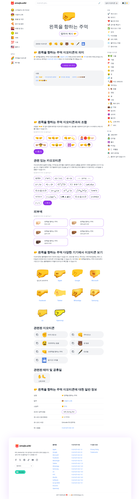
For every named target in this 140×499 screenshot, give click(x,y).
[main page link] (18, 3)
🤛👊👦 (85, 145)
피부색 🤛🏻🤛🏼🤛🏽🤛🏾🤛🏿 (78, 77)
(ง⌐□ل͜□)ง (55, 190)
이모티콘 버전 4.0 (76, 458)
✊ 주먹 (84, 57)
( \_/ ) (37, 203)
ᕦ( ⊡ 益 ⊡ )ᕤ (80, 196)
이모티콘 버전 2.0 (76, 452)
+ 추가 (38, 151)
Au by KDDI (56, 483)
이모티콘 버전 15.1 (77, 483)
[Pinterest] (24, 460)
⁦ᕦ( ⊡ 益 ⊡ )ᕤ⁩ (41, 190)
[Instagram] (37, 460)
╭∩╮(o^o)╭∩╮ (84, 178)
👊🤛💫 (69, 138)
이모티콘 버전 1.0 (76, 449)
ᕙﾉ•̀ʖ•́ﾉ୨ (38, 196)
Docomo (55, 486)
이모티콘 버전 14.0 (77, 477)
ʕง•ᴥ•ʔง (94, 190)
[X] (20, 460)
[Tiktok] (28, 460)
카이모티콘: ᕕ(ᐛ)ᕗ (50, 77)
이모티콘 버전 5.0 (76, 460)
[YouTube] (33, 460)
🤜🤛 (39, 138)
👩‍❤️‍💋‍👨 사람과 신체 (62, 57)
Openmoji (56, 488)
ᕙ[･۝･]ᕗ (49, 184)
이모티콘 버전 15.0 (77, 480)
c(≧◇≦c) (58, 178)
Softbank (55, 480)
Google (55, 452)
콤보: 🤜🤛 (39, 77)
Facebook (56, 458)
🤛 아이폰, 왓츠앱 (64, 77)
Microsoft (56, 455)
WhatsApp (56, 466)
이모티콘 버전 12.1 (77, 469)
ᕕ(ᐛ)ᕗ (38, 178)
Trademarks (94, 452)
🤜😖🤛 (56, 145)
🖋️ (78, 44)
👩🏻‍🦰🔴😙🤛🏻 (87, 138)
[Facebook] (16, 460)
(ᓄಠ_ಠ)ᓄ (90, 184)
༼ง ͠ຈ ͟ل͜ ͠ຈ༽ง (81, 190)
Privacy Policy (94, 449)
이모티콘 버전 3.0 (53, 59)
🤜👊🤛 (53, 138)
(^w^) (47, 178)
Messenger (56, 460)
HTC (54, 474)
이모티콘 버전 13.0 (77, 472)
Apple (54, 449)
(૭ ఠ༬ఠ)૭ (95, 196)
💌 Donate (20, 472)
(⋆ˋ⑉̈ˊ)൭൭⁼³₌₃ (51, 196)
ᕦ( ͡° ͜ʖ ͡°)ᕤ (62, 184)
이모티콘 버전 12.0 (77, 466)
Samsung (55, 469)
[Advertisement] (69, 102)
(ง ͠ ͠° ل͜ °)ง (68, 190)
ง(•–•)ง (69, 178)
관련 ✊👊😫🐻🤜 (41, 80)
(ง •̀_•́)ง (38, 184)
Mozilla (55, 477)
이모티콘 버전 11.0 (77, 463)
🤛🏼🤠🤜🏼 (40, 145)
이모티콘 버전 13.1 (77, 474)
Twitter (55, 463)
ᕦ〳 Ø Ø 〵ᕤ (75, 184)
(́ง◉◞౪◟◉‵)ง (66, 196)
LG (53, 472)
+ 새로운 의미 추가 (68, 65)
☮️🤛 (71, 145)
